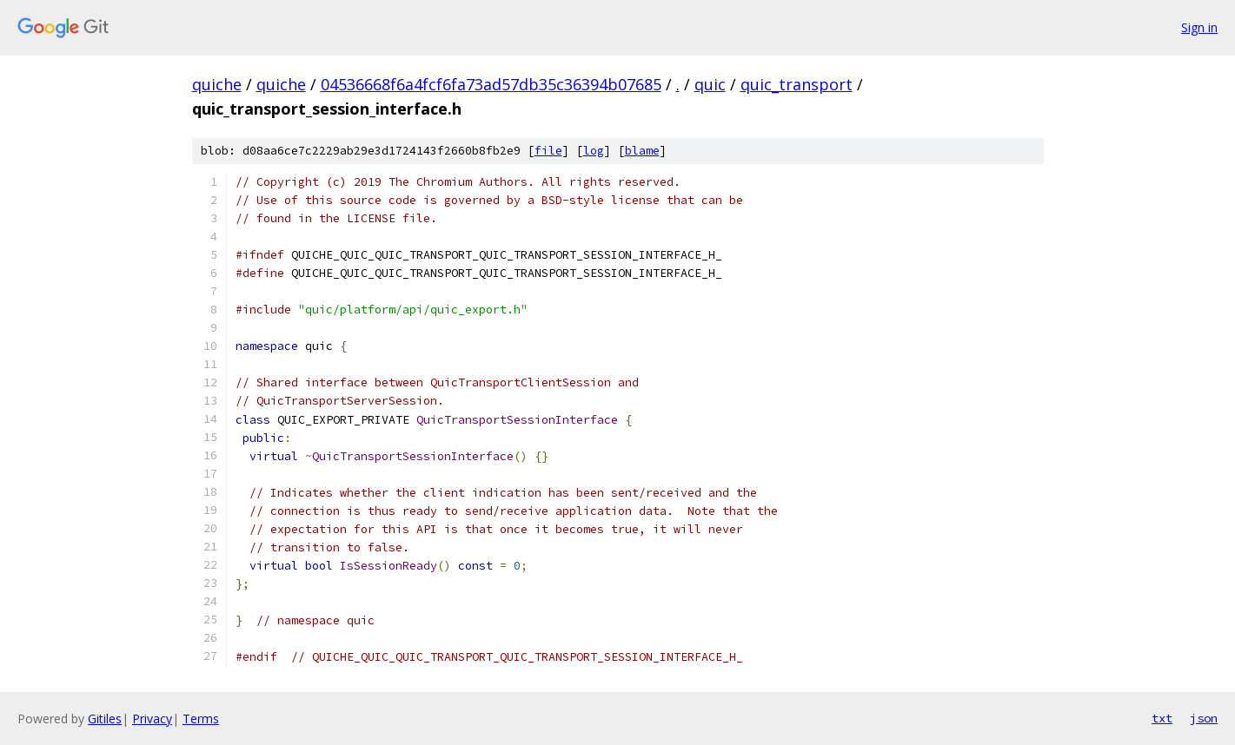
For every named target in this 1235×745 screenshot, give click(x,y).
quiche (217, 84)
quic (710, 84)
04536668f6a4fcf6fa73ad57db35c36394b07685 (491, 84)
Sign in (1199, 27)
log (593, 150)
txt (1162, 718)
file (548, 150)
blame (642, 150)
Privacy (152, 718)
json (1204, 718)
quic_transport (796, 84)
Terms (201, 718)
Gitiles (105, 718)
